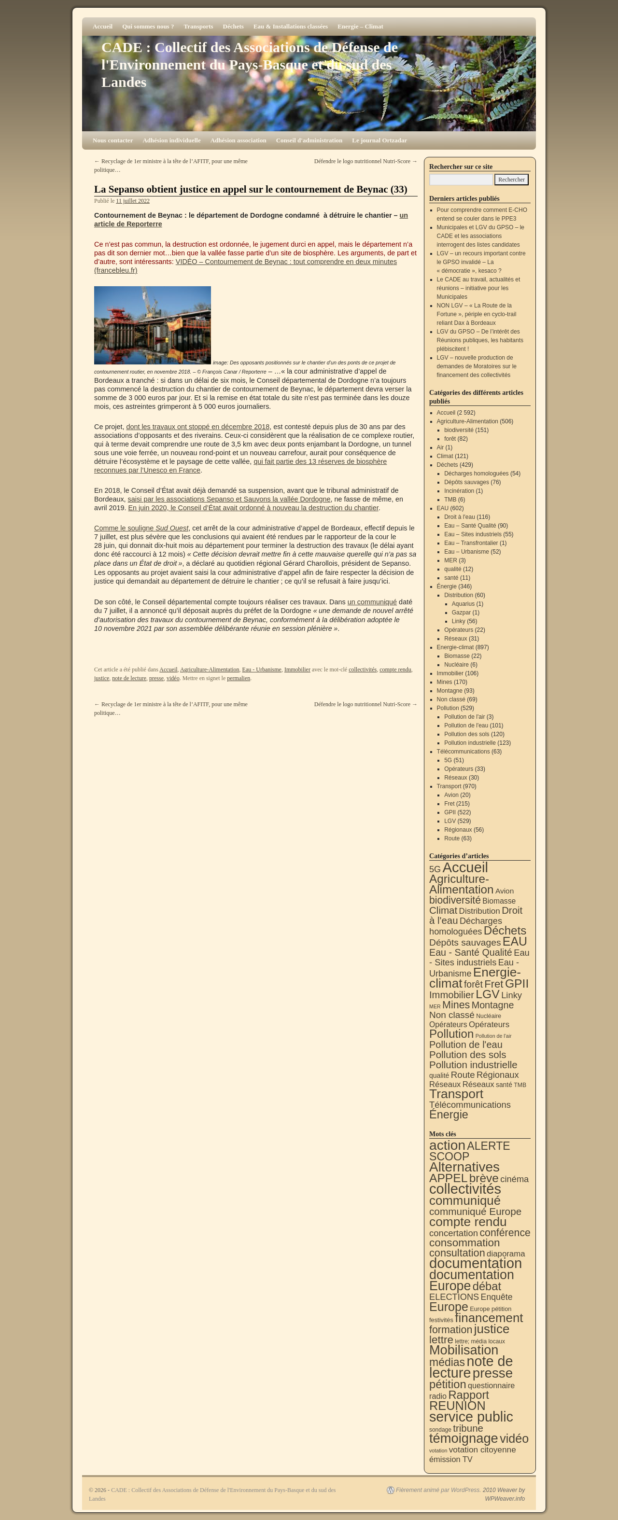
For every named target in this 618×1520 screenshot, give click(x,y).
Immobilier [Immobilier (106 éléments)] (451, 995)
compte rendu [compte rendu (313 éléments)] (468, 1221)
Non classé (451, 699)
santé (451, 577)
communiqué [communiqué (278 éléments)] (465, 1200)
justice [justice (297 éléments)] (492, 1329)
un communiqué (372, 602)
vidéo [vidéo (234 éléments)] (514, 1438)
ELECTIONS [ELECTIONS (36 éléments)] (454, 1297)
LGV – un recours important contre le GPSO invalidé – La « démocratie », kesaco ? (481, 262)
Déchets (233, 26)
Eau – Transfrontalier (471, 543)
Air (440, 447)
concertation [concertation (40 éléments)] (453, 1233)
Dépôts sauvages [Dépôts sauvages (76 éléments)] (465, 942)
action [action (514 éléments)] (447, 1145)
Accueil (102, 26)
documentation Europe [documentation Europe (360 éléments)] (471, 1280)
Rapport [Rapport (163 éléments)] (468, 1394)
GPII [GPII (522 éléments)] (517, 983)
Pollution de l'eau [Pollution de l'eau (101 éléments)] (466, 1044)
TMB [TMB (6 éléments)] (520, 1085)
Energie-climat (455, 647)
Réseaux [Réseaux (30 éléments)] (445, 1084)
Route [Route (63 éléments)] (463, 1075)
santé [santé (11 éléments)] (504, 1084)
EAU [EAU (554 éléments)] (515, 941)
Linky (458, 621)
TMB (450, 499)
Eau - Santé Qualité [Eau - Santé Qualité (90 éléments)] (470, 952)
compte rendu (395, 669)
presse (156, 678)
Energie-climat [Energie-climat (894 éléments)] (475, 977)
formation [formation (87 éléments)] (450, 1330)
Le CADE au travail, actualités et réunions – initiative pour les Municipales (478, 288)
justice (101, 678)
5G (448, 760)
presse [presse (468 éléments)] (493, 1373)
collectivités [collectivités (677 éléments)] (465, 1189)
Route (452, 838)
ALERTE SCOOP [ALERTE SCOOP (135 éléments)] (469, 1151)
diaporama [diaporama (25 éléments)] (506, 1253)
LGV (450, 821)
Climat (445, 456)
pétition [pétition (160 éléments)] (447, 1384)
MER (450, 560)
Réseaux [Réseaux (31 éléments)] (478, 1084)
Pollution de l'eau (466, 725)
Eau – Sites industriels (473, 534)
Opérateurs (458, 630)
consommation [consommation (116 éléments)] (464, 1243)
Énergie (447, 586)
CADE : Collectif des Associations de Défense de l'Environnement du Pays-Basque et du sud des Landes (249, 64)
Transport (449, 786)
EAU (443, 508)
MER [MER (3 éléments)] (435, 1006)
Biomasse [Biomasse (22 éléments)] (499, 901)
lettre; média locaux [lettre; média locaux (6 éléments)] (480, 1341)
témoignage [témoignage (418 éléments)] (463, 1438)
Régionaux (458, 829)
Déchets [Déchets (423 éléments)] (505, 930)
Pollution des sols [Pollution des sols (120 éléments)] (467, 1054)
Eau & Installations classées (290, 26)
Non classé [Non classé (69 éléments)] (452, 1015)
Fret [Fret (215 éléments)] (493, 984)
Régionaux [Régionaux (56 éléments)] (498, 1075)
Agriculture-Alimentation (209, 669)
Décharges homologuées (476, 473)
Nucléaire (456, 664)
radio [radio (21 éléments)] (438, 1396)
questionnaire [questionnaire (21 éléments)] (491, 1385)
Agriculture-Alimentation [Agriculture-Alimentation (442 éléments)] (461, 884)
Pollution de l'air (464, 716)
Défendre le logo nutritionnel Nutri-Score (366, 161)
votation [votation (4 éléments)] (438, 1450)
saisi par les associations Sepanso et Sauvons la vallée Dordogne (229, 499)
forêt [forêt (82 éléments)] (473, 984)
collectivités (363, 669)
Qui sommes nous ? (148, 26)
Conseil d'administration (309, 140)
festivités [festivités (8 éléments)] (441, 1320)
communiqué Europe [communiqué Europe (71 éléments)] (475, 1211)
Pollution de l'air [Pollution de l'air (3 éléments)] (494, 1036)
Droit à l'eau (459, 517)
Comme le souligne (141, 528)
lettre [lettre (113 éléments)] (441, 1340)
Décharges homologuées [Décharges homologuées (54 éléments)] (465, 926)
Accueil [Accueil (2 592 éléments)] (465, 867)
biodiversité (459, 430)
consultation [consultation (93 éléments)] (457, 1253)
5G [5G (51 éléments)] (435, 869)
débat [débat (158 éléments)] (487, 1286)
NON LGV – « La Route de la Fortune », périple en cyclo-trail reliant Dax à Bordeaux (477, 314)
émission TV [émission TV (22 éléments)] (451, 1459)
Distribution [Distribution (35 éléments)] (479, 911)
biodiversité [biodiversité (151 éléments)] (455, 900)
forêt (450, 438)
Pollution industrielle (470, 742)
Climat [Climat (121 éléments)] (443, 910)
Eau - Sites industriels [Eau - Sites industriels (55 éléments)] (479, 957)
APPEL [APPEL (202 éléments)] (448, 1178)
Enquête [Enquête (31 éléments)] (497, 1297)
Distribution (458, 595)
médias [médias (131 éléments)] (447, 1362)
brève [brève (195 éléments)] (484, 1178)
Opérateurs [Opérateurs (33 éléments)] (489, 1024)
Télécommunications (463, 751)
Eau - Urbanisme (261, 669)
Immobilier (297, 669)
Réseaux (455, 638)
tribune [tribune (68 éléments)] (468, 1428)
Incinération (459, 491)
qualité (452, 569)
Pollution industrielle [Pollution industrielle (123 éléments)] (473, 1064)
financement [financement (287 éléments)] (489, 1318)
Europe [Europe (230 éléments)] (448, 1306)
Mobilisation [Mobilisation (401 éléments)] (463, 1349)
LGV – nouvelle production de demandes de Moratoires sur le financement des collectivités (477, 366)
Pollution (448, 708)
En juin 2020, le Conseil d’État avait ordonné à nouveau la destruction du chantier (253, 508)
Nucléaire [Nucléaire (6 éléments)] (488, 1016)
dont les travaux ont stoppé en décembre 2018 (197, 427)
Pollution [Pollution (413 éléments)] (451, 1033)
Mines (444, 682)
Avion (451, 795)
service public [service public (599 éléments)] (471, 1416)
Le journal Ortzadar (379, 140)
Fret (449, 803)
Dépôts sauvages (466, 482)
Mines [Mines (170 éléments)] (456, 1005)
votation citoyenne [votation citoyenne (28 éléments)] (482, 1449)
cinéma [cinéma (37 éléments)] (514, 1179)
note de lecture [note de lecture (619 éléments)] (471, 1367)
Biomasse (457, 656)
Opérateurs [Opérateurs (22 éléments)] (448, 1024)
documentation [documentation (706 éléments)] (475, 1263)
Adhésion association (239, 140)
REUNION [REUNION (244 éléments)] (457, 1405)
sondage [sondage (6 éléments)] (440, 1429)
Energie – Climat (360, 26)
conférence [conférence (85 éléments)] (505, 1233)
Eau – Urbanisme (466, 551)
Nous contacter (113, 140)
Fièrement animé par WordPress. (438, 1490)
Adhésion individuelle (171, 140)
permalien (238, 678)
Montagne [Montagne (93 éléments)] (493, 1005)
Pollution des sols (466, 734)
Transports (198, 26)
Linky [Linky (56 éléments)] (511, 995)
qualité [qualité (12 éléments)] (439, 1075)
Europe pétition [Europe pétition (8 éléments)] (490, 1308)
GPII (450, 812)
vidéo (173, 678)
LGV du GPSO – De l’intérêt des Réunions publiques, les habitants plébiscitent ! (480, 340)
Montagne (450, 690)
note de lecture (129, 678)
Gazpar (461, 612)
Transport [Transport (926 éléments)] (456, 1094)
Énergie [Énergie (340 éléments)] (448, 1114)
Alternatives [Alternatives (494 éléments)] (464, 1166)
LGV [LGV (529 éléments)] (488, 994)
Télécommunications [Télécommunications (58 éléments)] (470, 1105)
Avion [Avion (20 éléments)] (504, 891)
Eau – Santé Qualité (470, 525)
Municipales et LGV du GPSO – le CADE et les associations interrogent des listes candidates (480, 236)
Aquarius (463, 603)
